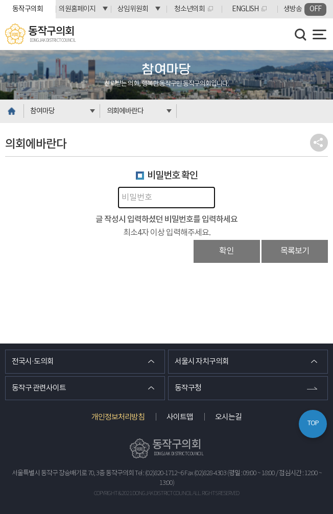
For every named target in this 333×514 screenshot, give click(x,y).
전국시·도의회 (33, 361)
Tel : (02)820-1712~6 (159, 473)
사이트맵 (180, 417)
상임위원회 (132, 9)
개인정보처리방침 (118, 417)
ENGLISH (245, 9)
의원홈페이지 (77, 9)
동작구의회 (27, 9)
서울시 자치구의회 (202, 361)
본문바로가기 (0, 0)
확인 (226, 251)
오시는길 (228, 417)
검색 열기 (300, 34)
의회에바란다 (125, 111)
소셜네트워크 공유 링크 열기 (319, 143)
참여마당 (42, 111)
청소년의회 (189, 9)
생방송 (304, 9)
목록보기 (294, 251)
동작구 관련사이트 (39, 388)
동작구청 (188, 388)
